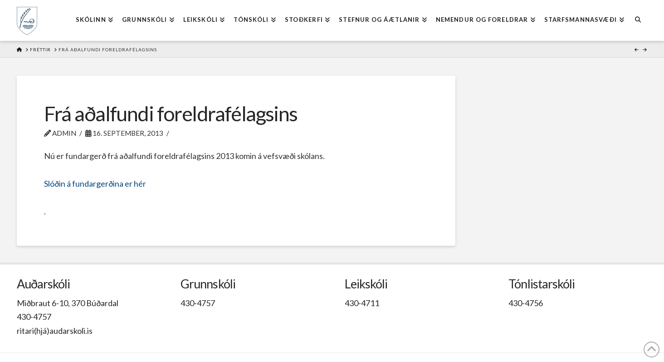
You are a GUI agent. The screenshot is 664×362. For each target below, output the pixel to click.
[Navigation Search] (638, 20)
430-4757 (34, 317)
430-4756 (525, 303)
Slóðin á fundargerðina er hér (95, 183)
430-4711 (362, 303)
